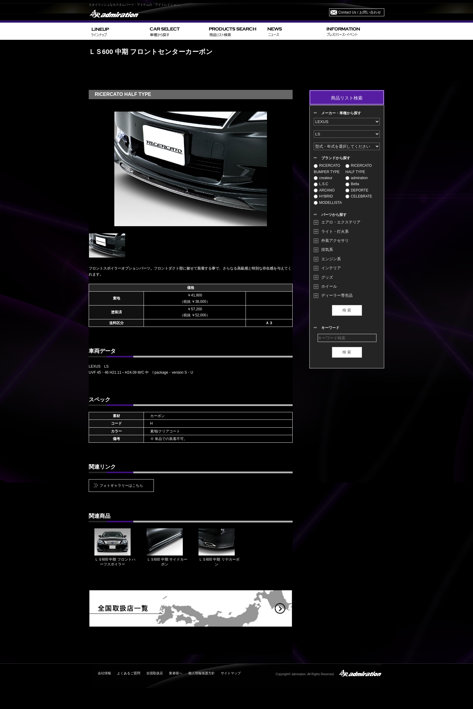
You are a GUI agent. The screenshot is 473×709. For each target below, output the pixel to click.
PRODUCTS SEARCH (235, 31)
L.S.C (321, 184)
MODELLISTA (328, 203)
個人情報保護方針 (201, 673)
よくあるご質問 (128, 673)
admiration (356, 178)
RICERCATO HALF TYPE (358, 168)
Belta (352, 184)
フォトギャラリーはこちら (121, 485)
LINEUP (118, 31)
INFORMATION (354, 31)
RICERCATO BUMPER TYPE (327, 168)
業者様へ (175, 673)
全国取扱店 (154, 673)
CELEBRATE (358, 196)
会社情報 (104, 673)
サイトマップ (231, 673)
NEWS (294, 31)
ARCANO (324, 190)
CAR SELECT (177, 31)
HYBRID (323, 196)
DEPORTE (356, 190)
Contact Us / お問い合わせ (359, 12)
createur (323, 178)
